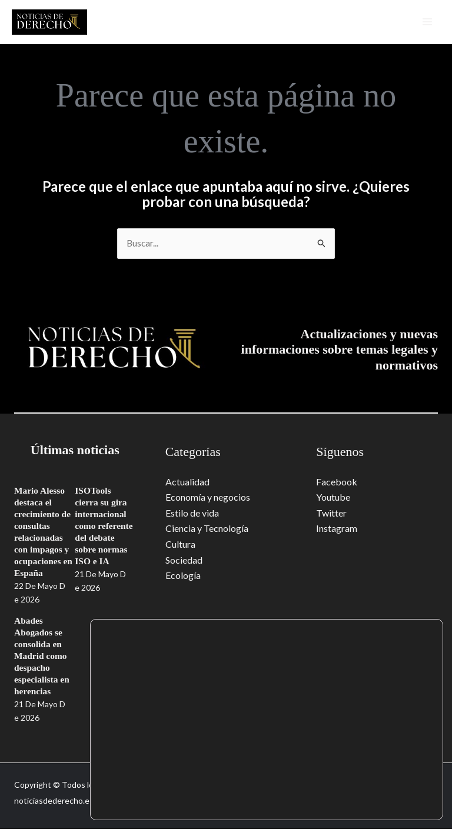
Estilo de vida (192, 512)
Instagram (336, 528)
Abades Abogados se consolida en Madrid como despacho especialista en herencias (42, 656)
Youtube (333, 497)
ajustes (186, 799)
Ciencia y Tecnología (206, 528)
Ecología (183, 575)
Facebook (336, 482)
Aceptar (385, 770)
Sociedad (183, 559)
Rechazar (384, 795)
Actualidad (187, 482)
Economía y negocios (207, 497)
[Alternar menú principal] (425, 22)
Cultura (180, 544)
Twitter (331, 512)
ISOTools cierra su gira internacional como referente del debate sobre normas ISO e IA (105, 526)
